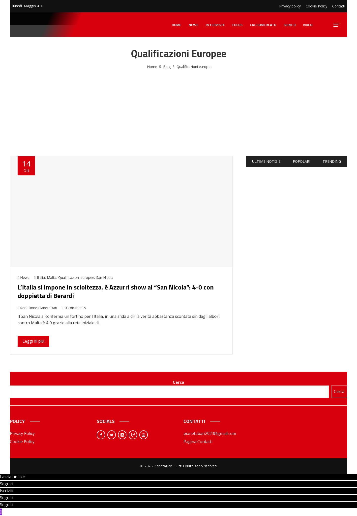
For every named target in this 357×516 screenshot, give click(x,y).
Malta (51, 277)
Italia (41, 277)
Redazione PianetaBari (37, 307)
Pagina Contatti (197, 441)
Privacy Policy (22, 433)
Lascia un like (12, 477)
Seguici (6, 483)
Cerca (178, 382)
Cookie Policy (22, 441)
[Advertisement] (178, 107)
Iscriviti (6, 490)
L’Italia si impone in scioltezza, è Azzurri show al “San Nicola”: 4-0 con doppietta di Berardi (116, 291)
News (24, 277)
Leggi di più (33, 341)
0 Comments (74, 307)
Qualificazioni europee (76, 277)
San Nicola (104, 277)
